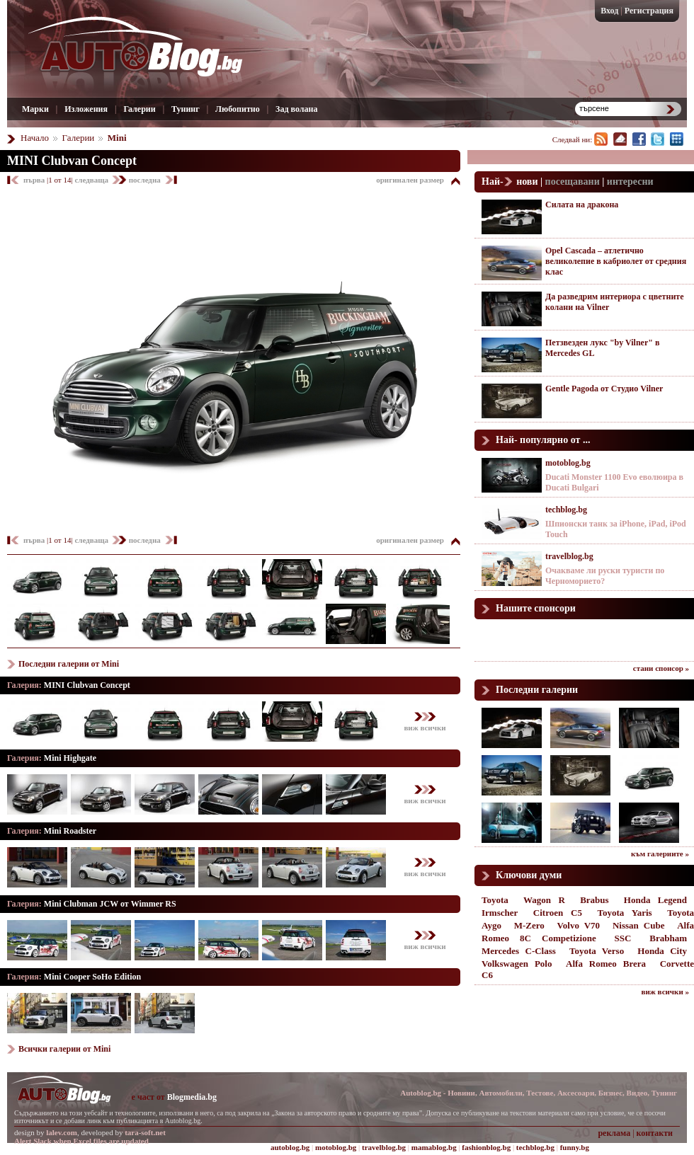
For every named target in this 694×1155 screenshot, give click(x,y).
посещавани (572, 181)
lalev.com (61, 1132)
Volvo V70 (579, 925)
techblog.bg (566, 510)
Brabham (668, 938)
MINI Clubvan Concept (72, 161)
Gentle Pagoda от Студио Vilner (604, 388)
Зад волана (296, 109)
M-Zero (529, 925)
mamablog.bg (434, 1147)
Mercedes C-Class (519, 951)
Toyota (495, 900)
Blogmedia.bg (192, 1097)
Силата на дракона (581, 204)
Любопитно (237, 109)
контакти (655, 1133)
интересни (630, 181)
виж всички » (665, 991)
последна (145, 180)
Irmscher (500, 912)
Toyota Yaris (625, 912)
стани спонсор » (661, 668)
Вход (609, 11)
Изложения (86, 109)
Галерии (139, 109)
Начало (35, 137)
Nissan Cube (639, 925)
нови (526, 181)
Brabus (594, 900)
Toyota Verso (596, 951)
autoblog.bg (290, 1147)
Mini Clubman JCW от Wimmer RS (110, 904)
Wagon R (544, 900)
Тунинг (185, 109)
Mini (117, 137)
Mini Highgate (70, 758)
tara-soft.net (145, 1132)
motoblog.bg (568, 463)
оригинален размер (410, 180)
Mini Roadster (70, 831)
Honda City (662, 951)
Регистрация (649, 11)
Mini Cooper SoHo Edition (92, 977)
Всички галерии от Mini (64, 1049)
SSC (623, 938)
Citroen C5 (557, 912)
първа (35, 180)
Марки (35, 109)
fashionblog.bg (486, 1147)
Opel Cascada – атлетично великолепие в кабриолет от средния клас (615, 261)
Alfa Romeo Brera (606, 963)
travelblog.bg (569, 556)
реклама (614, 1133)
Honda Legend (655, 900)
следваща (92, 180)
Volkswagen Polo (517, 963)
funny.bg (574, 1147)
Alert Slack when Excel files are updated (81, 1141)
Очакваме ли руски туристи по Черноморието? (604, 575)
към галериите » (660, 853)
